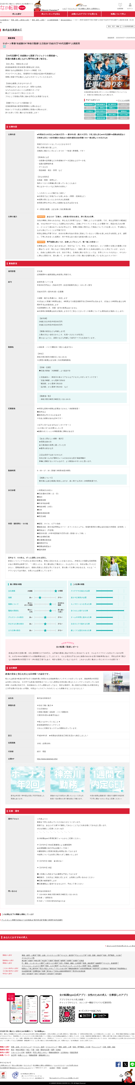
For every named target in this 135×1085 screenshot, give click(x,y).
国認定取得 (74, 1052)
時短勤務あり (122, 968)
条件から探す (4, 1052)
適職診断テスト (44, 1055)
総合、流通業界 (93, 966)
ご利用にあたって (5, 1065)
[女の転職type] (4, 1068)
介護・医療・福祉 (109, 1047)
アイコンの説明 (124, 100)
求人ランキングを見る (50, 14)
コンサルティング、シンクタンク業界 (72, 966)
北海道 (81, 961)
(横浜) (23, 1050)
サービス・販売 (38, 1047)
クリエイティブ (51, 1047)
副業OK (28, 1052)
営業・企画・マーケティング (21, 1047)
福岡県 (63, 961)
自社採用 (65, 1068)
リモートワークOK (17, 1052)
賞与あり (50, 971)
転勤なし (25, 968)
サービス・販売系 (67, 955)
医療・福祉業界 (88, 963)
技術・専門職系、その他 (112, 955)
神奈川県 (37, 961)
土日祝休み (104, 968)
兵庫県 (69, 961)
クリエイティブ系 (28, 958)
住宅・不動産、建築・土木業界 (70, 963)
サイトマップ (72, 8)
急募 (43, 971)
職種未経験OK (74, 968)
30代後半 (58, 974)
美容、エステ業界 (51, 966)
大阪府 (30, 961)
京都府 (75, 961)
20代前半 (50, 974)
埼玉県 (44, 961)
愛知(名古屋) (45, 1050)
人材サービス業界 (51, 963)
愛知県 (56, 961)
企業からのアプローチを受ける (84, 14)
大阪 (37, 1050)
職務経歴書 (33, 1055)
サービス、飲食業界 (110, 963)
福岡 (52, 1050)
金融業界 (98, 963)
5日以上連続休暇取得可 (62, 971)
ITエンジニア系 (80, 955)
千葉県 (50, 961)
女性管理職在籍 (85, 968)
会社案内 (52, 1068)
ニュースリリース (59, 1065)
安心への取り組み (17, 1065)
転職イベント (23, 1055)
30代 (36, 974)
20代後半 (29, 974)
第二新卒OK (34, 968)
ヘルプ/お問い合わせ (72, 1065)
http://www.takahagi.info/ (47, 759)
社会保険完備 (26, 971)
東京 (12, 1050)
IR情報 (59, 1068)
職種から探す (4, 1047)
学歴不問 (96, 968)
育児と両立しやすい (47, 968)
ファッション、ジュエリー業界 (33, 966)
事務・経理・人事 (65, 1047)
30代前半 (42, 974)
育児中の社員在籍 (79, 971)
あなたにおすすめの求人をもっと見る (121, 946)
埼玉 (28, 1050)
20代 (23, 974)
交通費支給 (37, 971)
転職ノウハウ (4, 1055)
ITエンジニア (96, 1047)
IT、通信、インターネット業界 (33, 963)
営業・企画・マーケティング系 (48, 955)
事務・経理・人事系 (29, 955)
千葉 (32, 1050)
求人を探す (16, 14)
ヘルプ (64, 8)
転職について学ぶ (118, 14)
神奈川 (18, 1050)
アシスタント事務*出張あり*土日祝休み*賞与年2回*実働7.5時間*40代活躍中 (32, 920)
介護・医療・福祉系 (95, 955)
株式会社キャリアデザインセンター (20, 1068)
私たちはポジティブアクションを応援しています (64, 1078)
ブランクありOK (61, 968)
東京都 (24, 961)
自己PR (13, 1055)
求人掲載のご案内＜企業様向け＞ (89, 8)
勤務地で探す (4, 1050)
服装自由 (113, 968)
